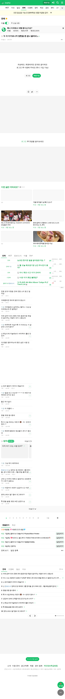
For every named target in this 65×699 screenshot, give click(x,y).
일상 (18, 8)
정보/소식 (17, 256)
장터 (36, 8)
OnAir (31, 256)
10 (38, 518)
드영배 (30, 8)
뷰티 (52, 8)
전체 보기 (4, 550)
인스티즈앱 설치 (32, 659)
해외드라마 (35, 31)
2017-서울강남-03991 (47, 669)
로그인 (28, 75)
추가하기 (11, 441)
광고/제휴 (24, 666)
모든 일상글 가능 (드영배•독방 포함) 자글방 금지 (30, 13)
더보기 (28, 441)
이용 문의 (16, 666)
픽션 (41, 8)
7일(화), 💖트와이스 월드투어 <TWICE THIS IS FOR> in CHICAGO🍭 (26, 538)
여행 (9, 31)
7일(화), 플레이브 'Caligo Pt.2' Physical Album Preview (20, 534)
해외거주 (24, 31)
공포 (47, 8)
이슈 (13, 8)
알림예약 (59, 534)
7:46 (61, 569)
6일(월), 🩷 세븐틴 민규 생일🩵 (13, 530)
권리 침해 (38, 666)
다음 (48, 518)
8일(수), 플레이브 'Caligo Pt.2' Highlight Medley (18, 542)
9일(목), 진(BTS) (8, 546)
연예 (23, 8)
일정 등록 (14, 550)
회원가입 (47, 2)
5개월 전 (3, 39)
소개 (9, 666)
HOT (7, 8)
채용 (31, 666)
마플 (25, 256)
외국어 (15, 31)
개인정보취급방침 (51, 666)
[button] (30, 615)
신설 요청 (15, 23)
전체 (4, 256)
